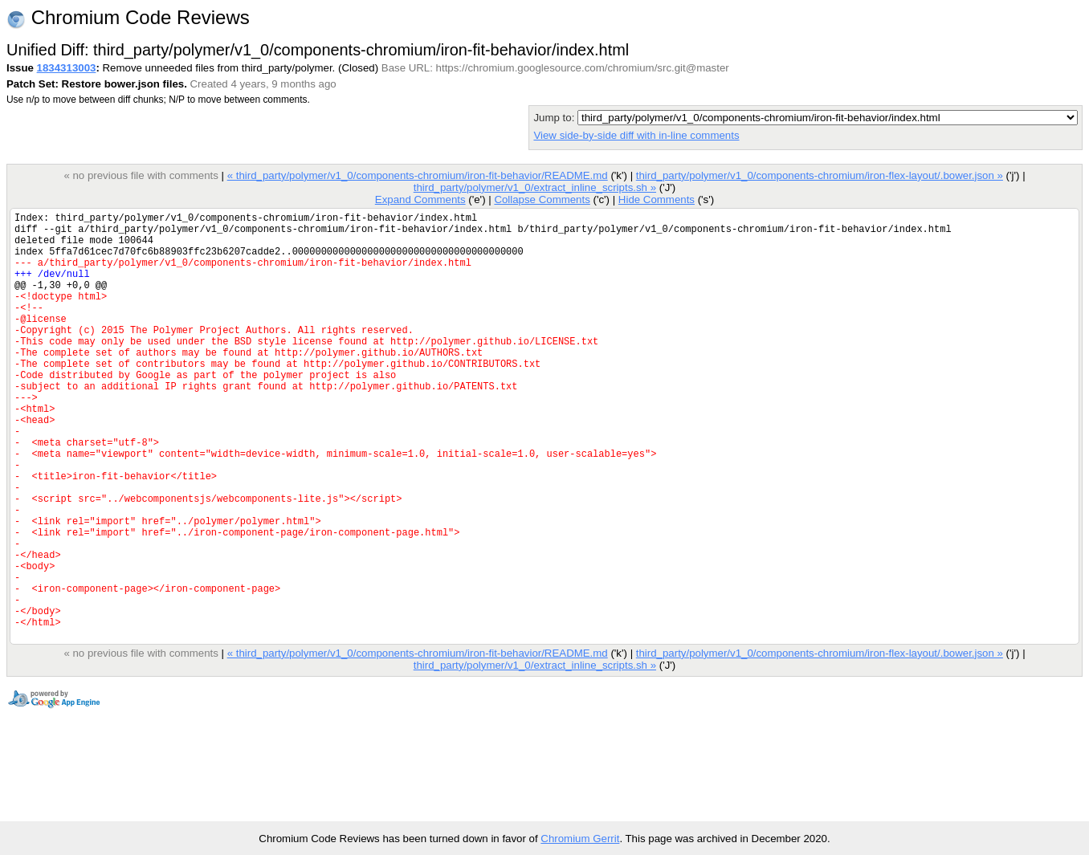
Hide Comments (656, 199)
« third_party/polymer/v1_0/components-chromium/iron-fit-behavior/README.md (417, 175)
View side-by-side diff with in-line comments (636, 135)
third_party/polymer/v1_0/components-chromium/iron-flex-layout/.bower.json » (819, 175)
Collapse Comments (541, 199)
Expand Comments (420, 199)
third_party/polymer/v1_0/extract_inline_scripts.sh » (535, 187)
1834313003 (66, 68)
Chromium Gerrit (579, 839)
